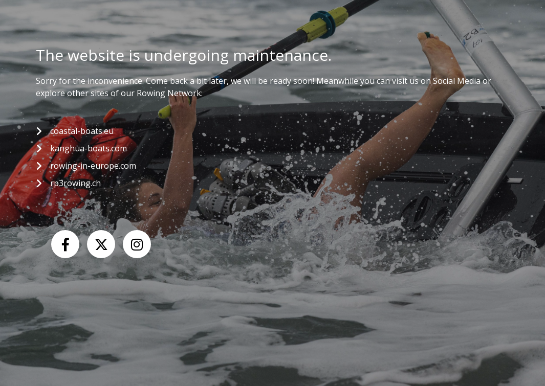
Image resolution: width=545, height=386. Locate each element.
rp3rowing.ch (75, 183)
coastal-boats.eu (82, 131)
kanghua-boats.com (88, 148)
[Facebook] (65, 244)
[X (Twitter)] (101, 244)
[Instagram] (137, 244)
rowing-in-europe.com (93, 165)
